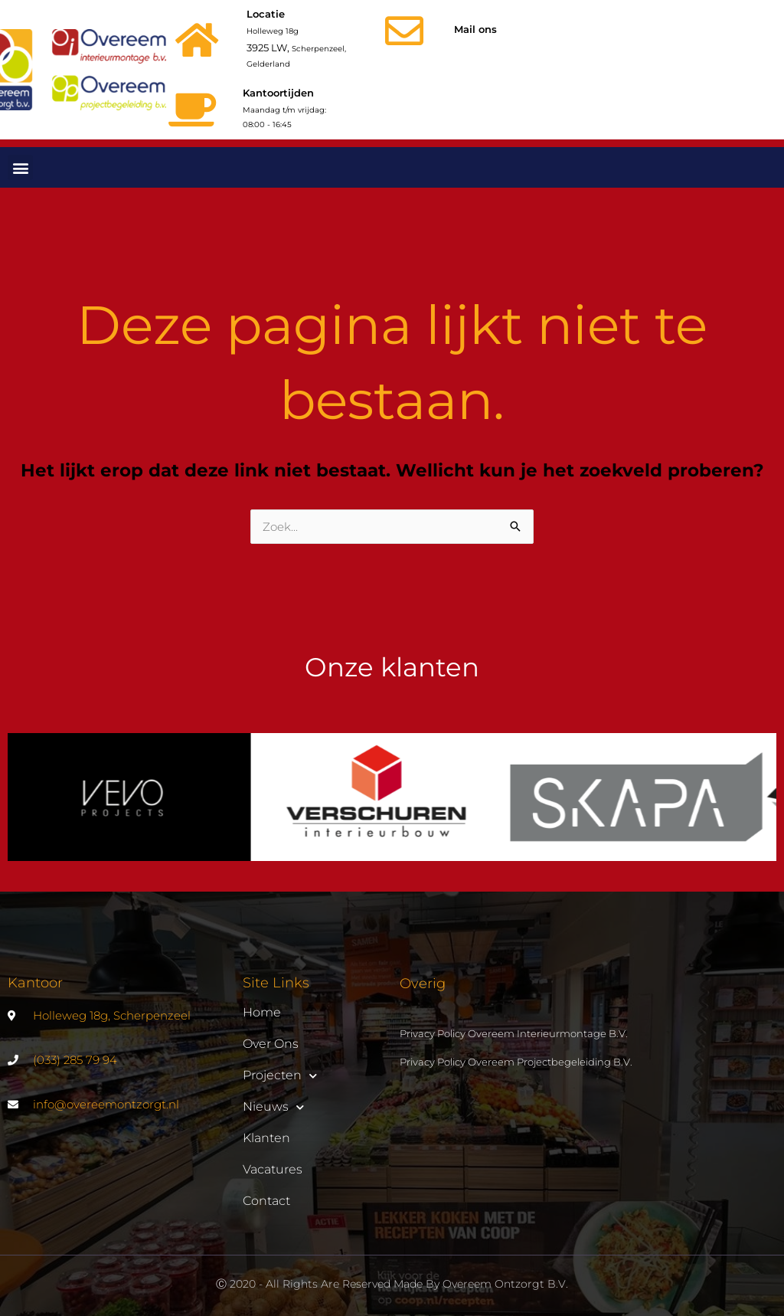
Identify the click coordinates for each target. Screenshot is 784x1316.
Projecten (280, 1075)
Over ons (271, 1043)
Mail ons (475, 29)
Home (262, 1012)
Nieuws (273, 1107)
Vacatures (272, 1169)
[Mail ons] (404, 30)
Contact (266, 1200)
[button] (20, 167)
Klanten (266, 1138)
